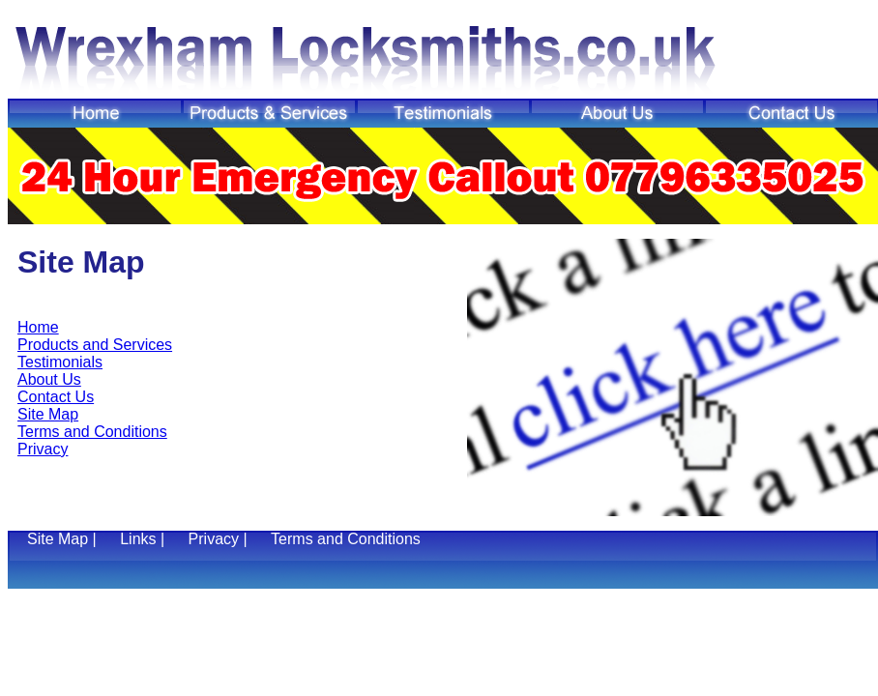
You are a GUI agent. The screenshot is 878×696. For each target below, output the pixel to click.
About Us (49, 379)
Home (38, 327)
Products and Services (94, 344)
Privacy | (220, 539)
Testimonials (59, 362)
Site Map (47, 414)
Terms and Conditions (92, 431)
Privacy (42, 449)
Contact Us (55, 397)
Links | (144, 539)
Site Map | (64, 539)
